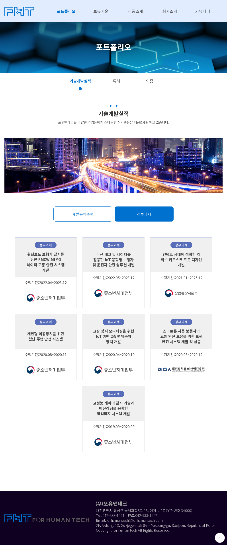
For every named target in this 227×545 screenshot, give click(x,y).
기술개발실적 (80, 81)
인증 (149, 81)
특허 (116, 81)
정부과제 (144, 214)
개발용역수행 (83, 214)
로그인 (176, 530)
